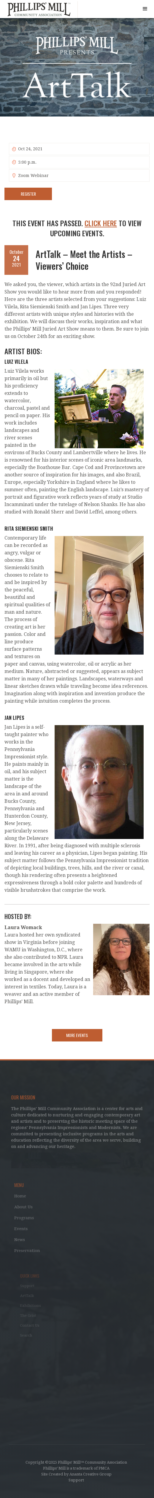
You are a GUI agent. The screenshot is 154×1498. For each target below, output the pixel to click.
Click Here (101, 223)
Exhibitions (34, 1306)
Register (28, 194)
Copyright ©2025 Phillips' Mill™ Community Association (76, 1462)
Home (22, 1197)
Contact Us (34, 1324)
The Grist (32, 1315)
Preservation (29, 1249)
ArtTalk (31, 1296)
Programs (26, 1217)
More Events (77, 1035)
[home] (39, 9)
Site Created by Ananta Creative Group (76, 1474)
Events (23, 1228)
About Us (26, 1207)
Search (30, 1333)
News (22, 1238)
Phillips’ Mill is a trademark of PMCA (76, 1468)
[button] (145, 9)
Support (31, 1287)
